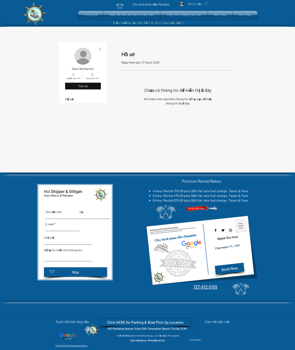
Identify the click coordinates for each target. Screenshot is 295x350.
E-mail (49, 224)
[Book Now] (229, 268)
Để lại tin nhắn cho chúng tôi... (63, 250)
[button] (184, 15)
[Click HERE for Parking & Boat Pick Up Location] (145, 322)
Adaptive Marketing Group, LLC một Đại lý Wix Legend (153, 335)
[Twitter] (223, 230)
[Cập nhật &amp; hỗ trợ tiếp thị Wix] (147, 340)
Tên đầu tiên (53, 211)
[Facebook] (215, 230)
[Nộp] (75, 272)
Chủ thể (49, 237)
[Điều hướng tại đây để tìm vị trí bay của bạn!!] (150, 22)
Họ (81, 211)
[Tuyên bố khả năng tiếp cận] (74, 321)
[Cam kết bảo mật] (217, 321)
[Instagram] (231, 230)
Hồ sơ (69, 99)
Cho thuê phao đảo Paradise (175, 237)
